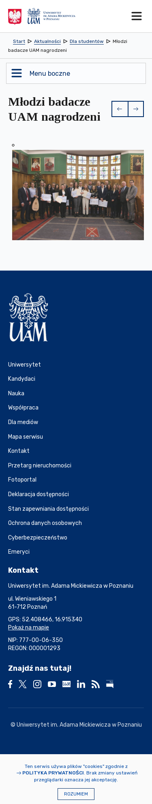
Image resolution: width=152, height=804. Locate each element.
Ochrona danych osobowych (45, 523)
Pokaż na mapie (28, 627)
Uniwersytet (24, 364)
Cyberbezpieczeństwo (37, 537)
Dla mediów (23, 422)
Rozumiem (76, 794)
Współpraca (23, 407)
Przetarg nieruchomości (39, 465)
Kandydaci (21, 378)
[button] (119, 109)
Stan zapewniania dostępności (48, 508)
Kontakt (19, 451)
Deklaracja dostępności (38, 494)
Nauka (16, 393)
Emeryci (19, 551)
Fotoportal (22, 479)
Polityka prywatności (53, 773)
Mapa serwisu (25, 436)
